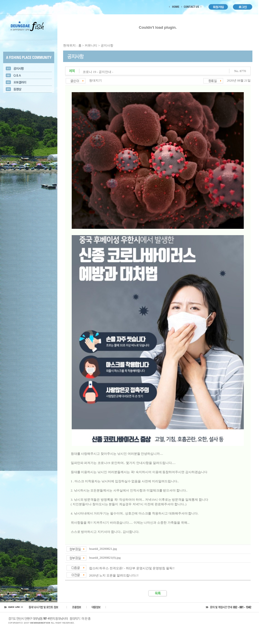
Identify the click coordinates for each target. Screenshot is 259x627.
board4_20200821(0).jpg (105, 557)
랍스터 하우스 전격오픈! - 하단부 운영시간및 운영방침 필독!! (132, 568)
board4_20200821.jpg (103, 548)
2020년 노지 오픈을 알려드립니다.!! (114, 575)
